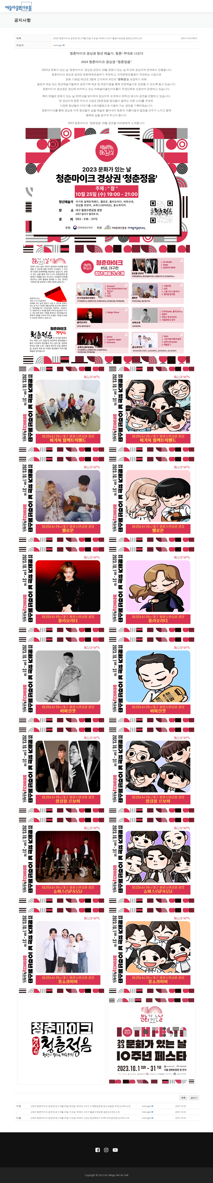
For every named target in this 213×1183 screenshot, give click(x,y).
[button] (57, 45)
